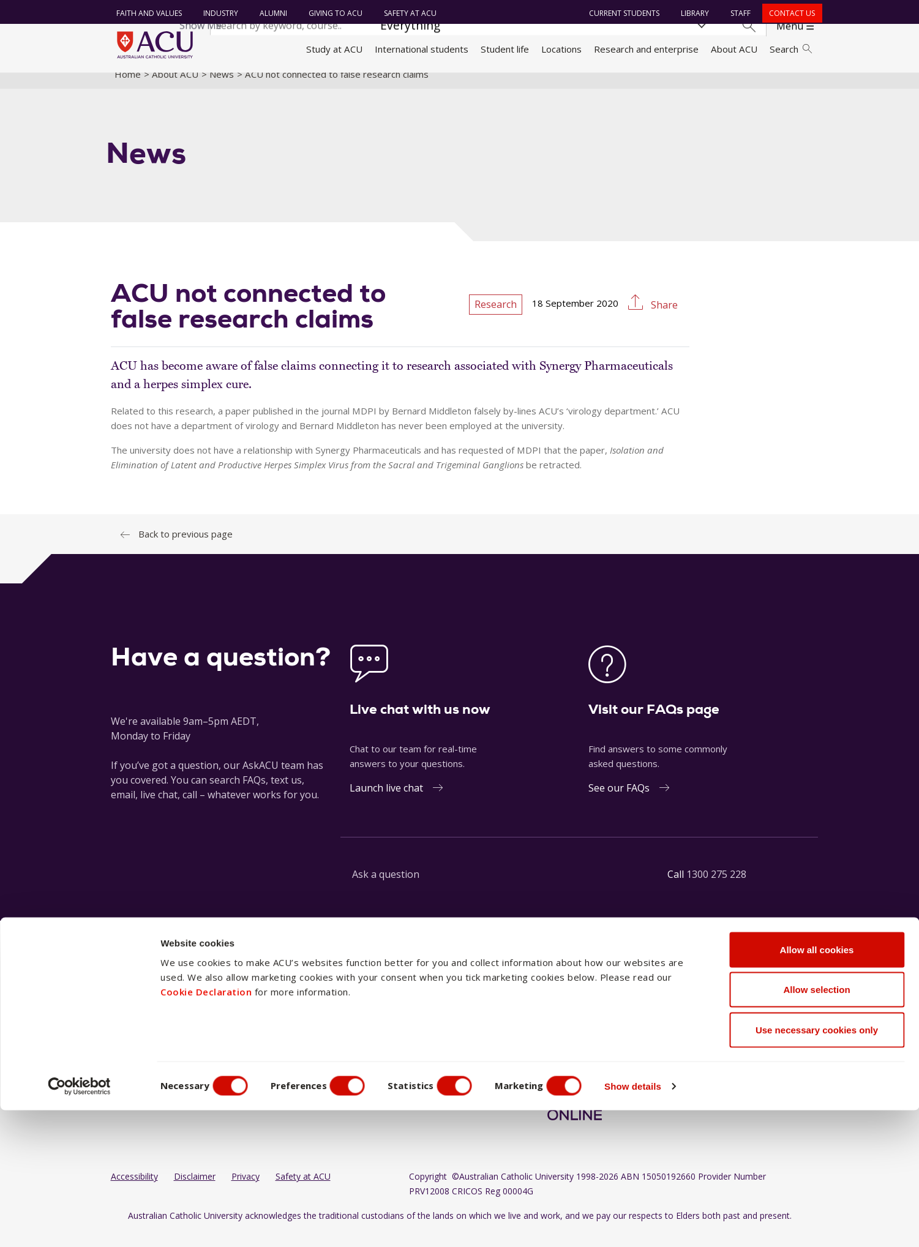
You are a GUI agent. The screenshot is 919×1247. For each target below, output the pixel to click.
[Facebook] (533, 1019)
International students (421, 49)
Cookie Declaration (206, 1128)
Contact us (789, 13)
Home (127, 87)
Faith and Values (146, 13)
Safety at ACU (407, 13)
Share (663, 319)
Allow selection (816, 1127)
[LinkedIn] (573, 1019)
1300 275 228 (716, 887)
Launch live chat (386, 801)
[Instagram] (553, 1019)
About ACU (734, 49)
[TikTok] (612, 1019)
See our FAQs (619, 801)
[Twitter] (632, 1019)
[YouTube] (593, 1019)
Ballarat (306, 1018)
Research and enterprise (646, 49)
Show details (657, 1223)
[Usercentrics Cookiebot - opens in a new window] (79, 1223)
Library (692, 13)
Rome (392, 1041)
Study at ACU (334, 49)
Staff (737, 13)
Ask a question (385, 887)
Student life (505, 49)
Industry (217, 13)
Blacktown (311, 1041)
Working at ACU (144, 1041)
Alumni (270, 13)
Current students (621, 13)
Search (790, 49)
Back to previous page (185, 547)
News (221, 87)
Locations (561, 49)
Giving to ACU (332, 13)
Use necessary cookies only (817, 1166)
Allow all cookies (817, 1086)
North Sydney (409, 1018)
